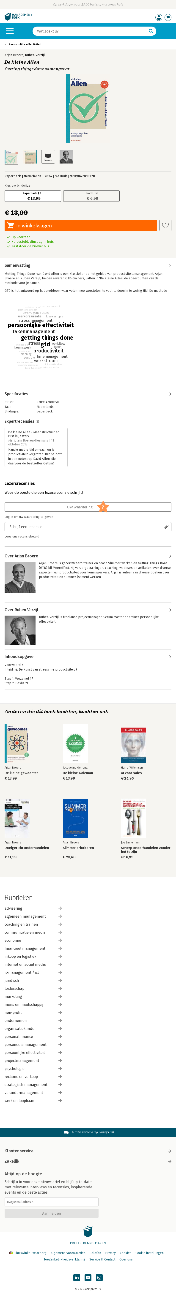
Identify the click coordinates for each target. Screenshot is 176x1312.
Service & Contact (102, 1259)
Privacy (110, 1253)
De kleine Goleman (78, 773)
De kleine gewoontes (21, 773)
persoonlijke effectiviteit (33, 1052)
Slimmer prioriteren (78, 848)
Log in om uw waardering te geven (29, 517)
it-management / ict (33, 972)
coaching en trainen (33, 924)
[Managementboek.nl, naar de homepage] (18, 20)
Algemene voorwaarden (68, 1253)
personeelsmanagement (33, 1044)
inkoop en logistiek (33, 956)
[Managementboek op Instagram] (99, 1277)
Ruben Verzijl (35, 55)
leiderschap (33, 988)
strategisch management (33, 1085)
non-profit (33, 1012)
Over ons (126, 1259)
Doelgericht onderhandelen (27, 848)
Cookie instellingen (149, 1253)
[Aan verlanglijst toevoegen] (165, 225)
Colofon (95, 1253)
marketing (33, 996)
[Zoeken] (90, 31)
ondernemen (33, 1020)
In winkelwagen (34, 225)
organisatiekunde (33, 1028)
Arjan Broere (14, 55)
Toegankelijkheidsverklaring (64, 1259)
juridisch (33, 980)
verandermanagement (33, 1093)
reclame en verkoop (33, 1077)
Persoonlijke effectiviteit (24, 44)
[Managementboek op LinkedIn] (76, 1277)
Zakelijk (88, 1161)
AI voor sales (131, 773)
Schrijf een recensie (25, 526)
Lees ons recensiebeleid (22, 536)
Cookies (125, 1253)
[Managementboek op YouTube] (88, 1277)
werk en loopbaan (33, 1101)
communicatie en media (33, 932)
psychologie (33, 1069)
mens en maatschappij (33, 1004)
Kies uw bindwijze (17, 186)
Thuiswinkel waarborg (28, 1253)
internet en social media (33, 964)
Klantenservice (88, 1151)
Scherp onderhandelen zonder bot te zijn (145, 850)
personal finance (33, 1036)
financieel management (33, 948)
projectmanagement (33, 1060)
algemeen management (33, 916)
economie (33, 940)
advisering (33, 908)
